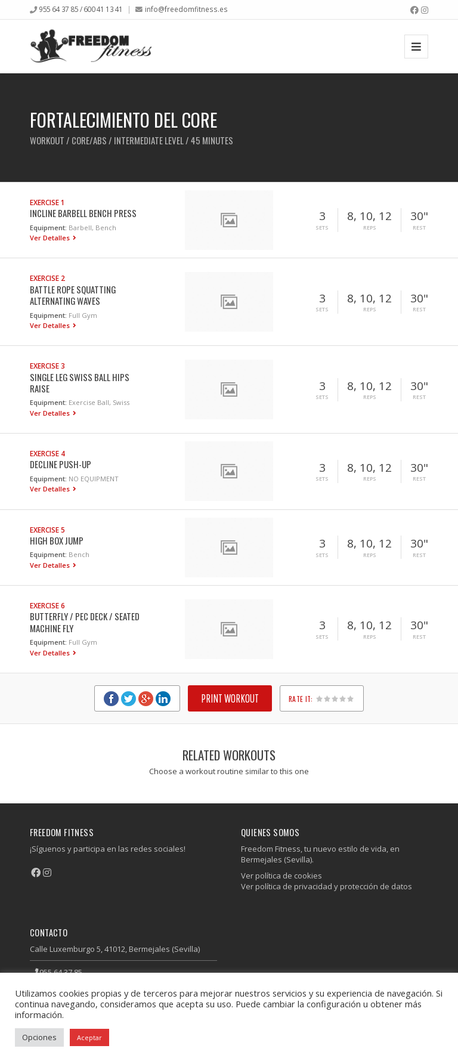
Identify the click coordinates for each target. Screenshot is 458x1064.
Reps (369, 227)
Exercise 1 (47, 202)
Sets (322, 227)
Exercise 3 (47, 365)
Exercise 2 (47, 278)
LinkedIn (163, 698)
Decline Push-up (60, 464)
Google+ (145, 698)
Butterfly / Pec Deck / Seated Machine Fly (85, 622)
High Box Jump (56, 540)
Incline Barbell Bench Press (83, 212)
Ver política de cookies (281, 875)
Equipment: (48, 227)
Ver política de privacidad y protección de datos (326, 886)
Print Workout (230, 698)
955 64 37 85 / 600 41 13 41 (81, 9)
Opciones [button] (39, 1037)
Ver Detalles (51, 237)
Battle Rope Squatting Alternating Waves (73, 295)
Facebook (111, 698)
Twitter (128, 698)
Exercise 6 (47, 605)
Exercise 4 (47, 453)
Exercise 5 (47, 529)
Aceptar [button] (89, 1037)
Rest (419, 227)
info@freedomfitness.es (186, 9)
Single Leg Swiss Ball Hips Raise (79, 382)
